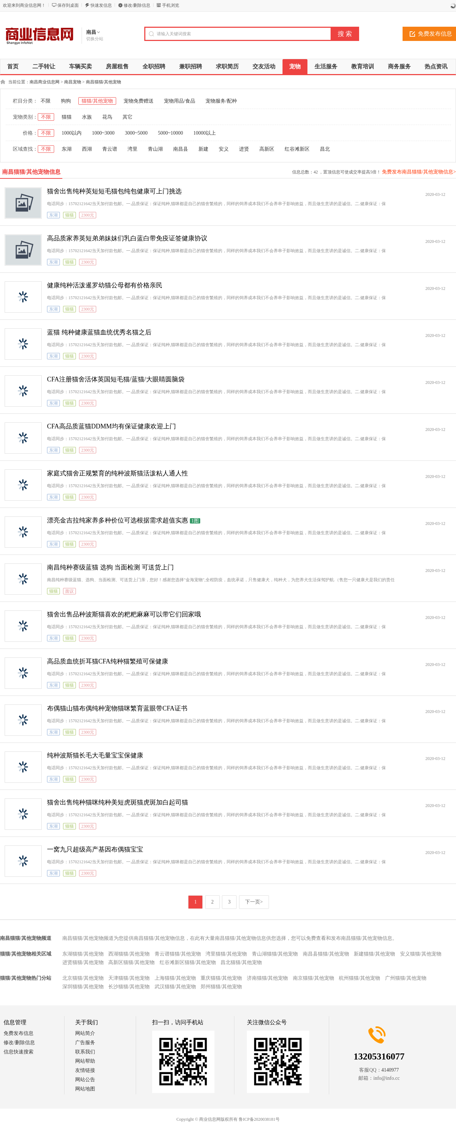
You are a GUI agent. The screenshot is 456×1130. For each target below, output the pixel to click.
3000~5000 (136, 133)
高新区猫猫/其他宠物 (131, 962)
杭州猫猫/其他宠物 (359, 978)
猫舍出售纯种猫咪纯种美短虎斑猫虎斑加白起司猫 (117, 802)
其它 (128, 117)
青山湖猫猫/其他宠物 (275, 954)
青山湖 (155, 149)
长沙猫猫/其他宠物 (129, 986)
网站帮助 (85, 1061)
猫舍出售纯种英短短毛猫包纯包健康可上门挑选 (114, 191)
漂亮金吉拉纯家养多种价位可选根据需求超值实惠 (117, 520)
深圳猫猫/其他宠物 (83, 986)
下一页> (254, 902)
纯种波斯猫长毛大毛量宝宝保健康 (95, 755)
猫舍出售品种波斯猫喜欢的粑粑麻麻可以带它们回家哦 (124, 614)
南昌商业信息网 (44, 81)
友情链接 (85, 1070)
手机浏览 (170, 5)
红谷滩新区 (297, 149)
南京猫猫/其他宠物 (313, 978)
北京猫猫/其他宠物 (83, 978)
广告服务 (85, 1042)
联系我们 (85, 1052)
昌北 (325, 149)
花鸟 (107, 117)
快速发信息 (101, 5)
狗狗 (66, 101)
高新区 (266, 149)
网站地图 (85, 1089)
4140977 (390, 1070)
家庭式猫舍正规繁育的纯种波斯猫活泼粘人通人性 (117, 473)
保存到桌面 (68, 5)
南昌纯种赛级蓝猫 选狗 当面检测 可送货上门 (110, 567)
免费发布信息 (18, 1033)
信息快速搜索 (18, 1052)
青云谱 (109, 149)
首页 (13, 66)
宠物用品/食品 (179, 101)
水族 (87, 117)
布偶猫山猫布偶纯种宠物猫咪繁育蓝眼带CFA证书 (117, 708)
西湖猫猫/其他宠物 (129, 954)
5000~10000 (170, 133)
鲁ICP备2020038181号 (259, 1119)
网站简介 (85, 1033)
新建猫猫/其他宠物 (374, 954)
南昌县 (180, 149)
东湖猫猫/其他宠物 (83, 954)
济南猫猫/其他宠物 (267, 978)
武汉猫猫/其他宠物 (175, 986)
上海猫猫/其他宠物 (175, 978)
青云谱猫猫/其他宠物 (178, 954)
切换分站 (94, 38)
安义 (224, 149)
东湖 (67, 149)
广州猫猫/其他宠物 (405, 978)
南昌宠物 (72, 81)
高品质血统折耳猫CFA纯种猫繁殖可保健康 (107, 661)
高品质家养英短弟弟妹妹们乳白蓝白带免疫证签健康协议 (127, 238)
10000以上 (204, 133)
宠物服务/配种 (221, 101)
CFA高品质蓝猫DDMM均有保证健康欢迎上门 (111, 426)
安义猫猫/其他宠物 (420, 954)
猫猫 (67, 117)
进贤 (244, 149)
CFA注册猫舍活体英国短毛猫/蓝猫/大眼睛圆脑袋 (116, 379)
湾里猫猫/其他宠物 (226, 954)
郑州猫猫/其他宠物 (221, 986)
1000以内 (72, 133)
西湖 (87, 149)
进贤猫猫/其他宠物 (83, 962)
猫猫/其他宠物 (97, 101)
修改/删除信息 (137, 5)
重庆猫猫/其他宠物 (221, 978)
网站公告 (85, 1079)
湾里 (133, 149)
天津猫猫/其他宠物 (129, 978)
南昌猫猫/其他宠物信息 (31, 172)
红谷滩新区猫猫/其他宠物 (188, 962)
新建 (203, 149)
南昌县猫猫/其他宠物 (326, 954)
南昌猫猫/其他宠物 (103, 81)
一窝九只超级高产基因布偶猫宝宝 (95, 849)
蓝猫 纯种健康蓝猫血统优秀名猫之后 (99, 332)
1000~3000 (103, 133)
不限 (46, 101)
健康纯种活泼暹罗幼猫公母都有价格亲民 (104, 285)
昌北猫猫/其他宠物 (241, 962)
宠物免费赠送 (139, 101)
